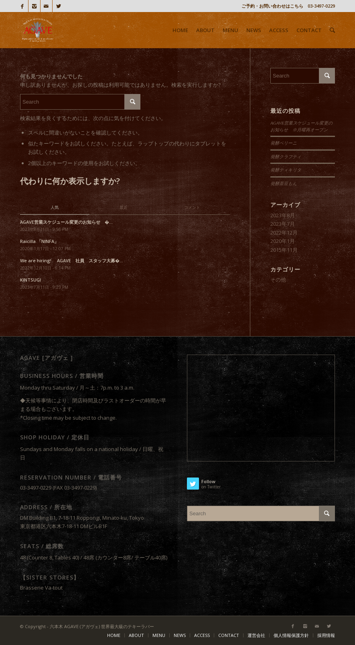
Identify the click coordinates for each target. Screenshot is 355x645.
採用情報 (326, 635)
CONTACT (228, 635)
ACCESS (202, 635)
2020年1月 (282, 241)
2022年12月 (284, 232)
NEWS (180, 635)
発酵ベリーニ (283, 143)
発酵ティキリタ (285, 169)
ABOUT (136, 635)
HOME (113, 635)
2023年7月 (282, 223)
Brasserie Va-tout (41, 587)
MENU (158, 635)
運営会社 (256, 635)
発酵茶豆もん (283, 183)
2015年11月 (284, 249)
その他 (278, 279)
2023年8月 (282, 215)
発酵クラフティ (285, 156)
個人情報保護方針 (291, 635)
